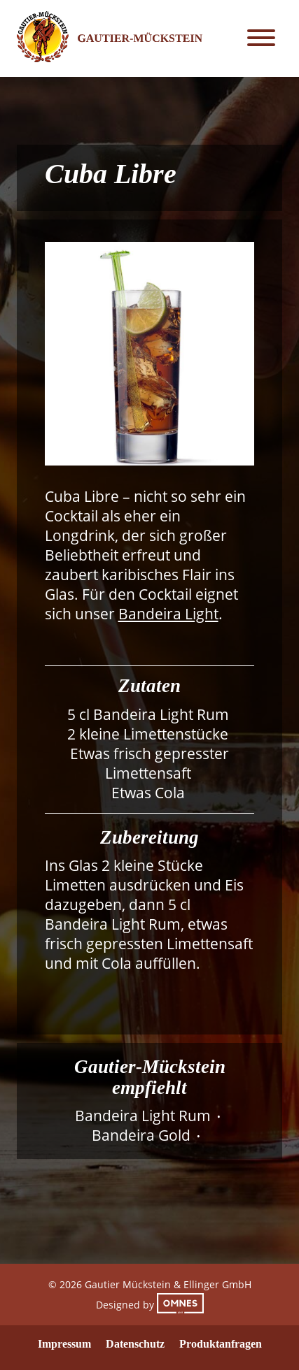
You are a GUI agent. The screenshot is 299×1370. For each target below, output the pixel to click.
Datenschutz (135, 1344)
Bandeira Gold (141, 1135)
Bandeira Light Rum (143, 1115)
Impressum (64, 1344)
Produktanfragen (220, 1344)
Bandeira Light (168, 613)
